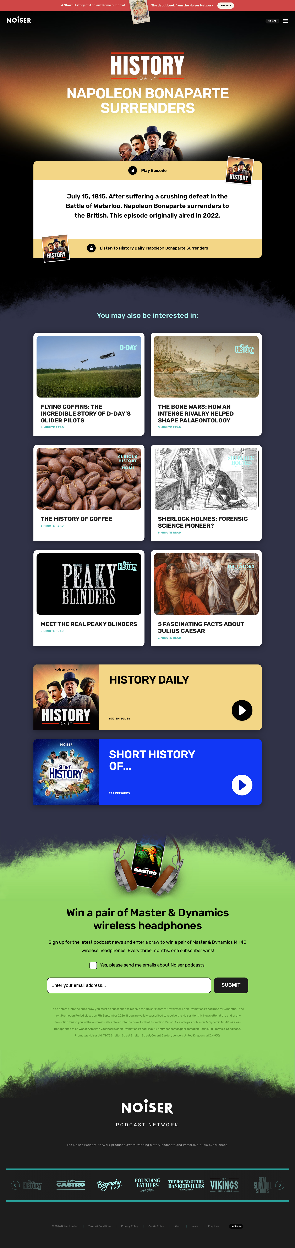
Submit (231, 985)
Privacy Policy (129, 1226)
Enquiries (213, 1226)
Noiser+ (272, 21)
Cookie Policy (156, 1226)
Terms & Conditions (99, 1226)
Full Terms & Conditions (224, 1029)
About (177, 1226)
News (195, 1226)
